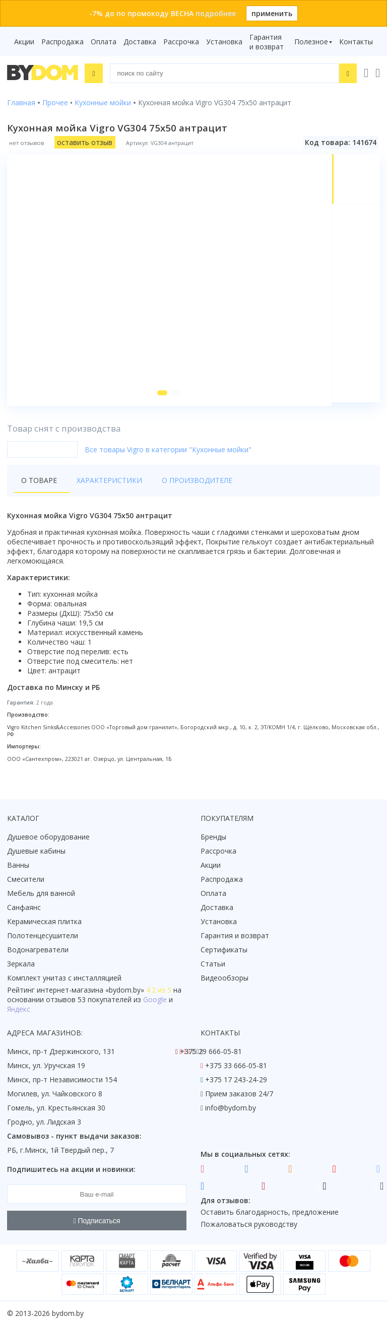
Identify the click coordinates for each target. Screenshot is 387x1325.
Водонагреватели (38, 950)
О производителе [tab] (186, 484)
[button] (161, 396)
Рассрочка (181, 41)
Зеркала (21, 964)
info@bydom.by (230, 1108)
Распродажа (62, 41)
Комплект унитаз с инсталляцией (64, 978)
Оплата (103, 41)
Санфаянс (24, 908)
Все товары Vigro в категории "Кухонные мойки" (168, 453)
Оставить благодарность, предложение (270, 1212)
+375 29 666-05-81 (211, 1052)
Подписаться (97, 1221)
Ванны (18, 865)
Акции (24, 41)
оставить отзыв (84, 142)
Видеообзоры (224, 978)
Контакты (356, 41)
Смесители (25, 879)
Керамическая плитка (44, 922)
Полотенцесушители (42, 936)
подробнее (216, 13)
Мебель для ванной (41, 893)
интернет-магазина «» (90, 990)
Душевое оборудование (48, 837)
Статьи (213, 964)
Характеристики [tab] (104, 484)
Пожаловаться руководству (249, 1224)
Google (155, 1000)
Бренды (213, 837)
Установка (224, 41)
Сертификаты (224, 950)
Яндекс (18, 1009)
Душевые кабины (36, 851)
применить (271, 13)
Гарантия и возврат (266, 41)
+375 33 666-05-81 (236, 1066)
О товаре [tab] (39, 484)
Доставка (139, 41)
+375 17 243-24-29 (236, 1080)
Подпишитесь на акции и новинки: (71, 1169)
